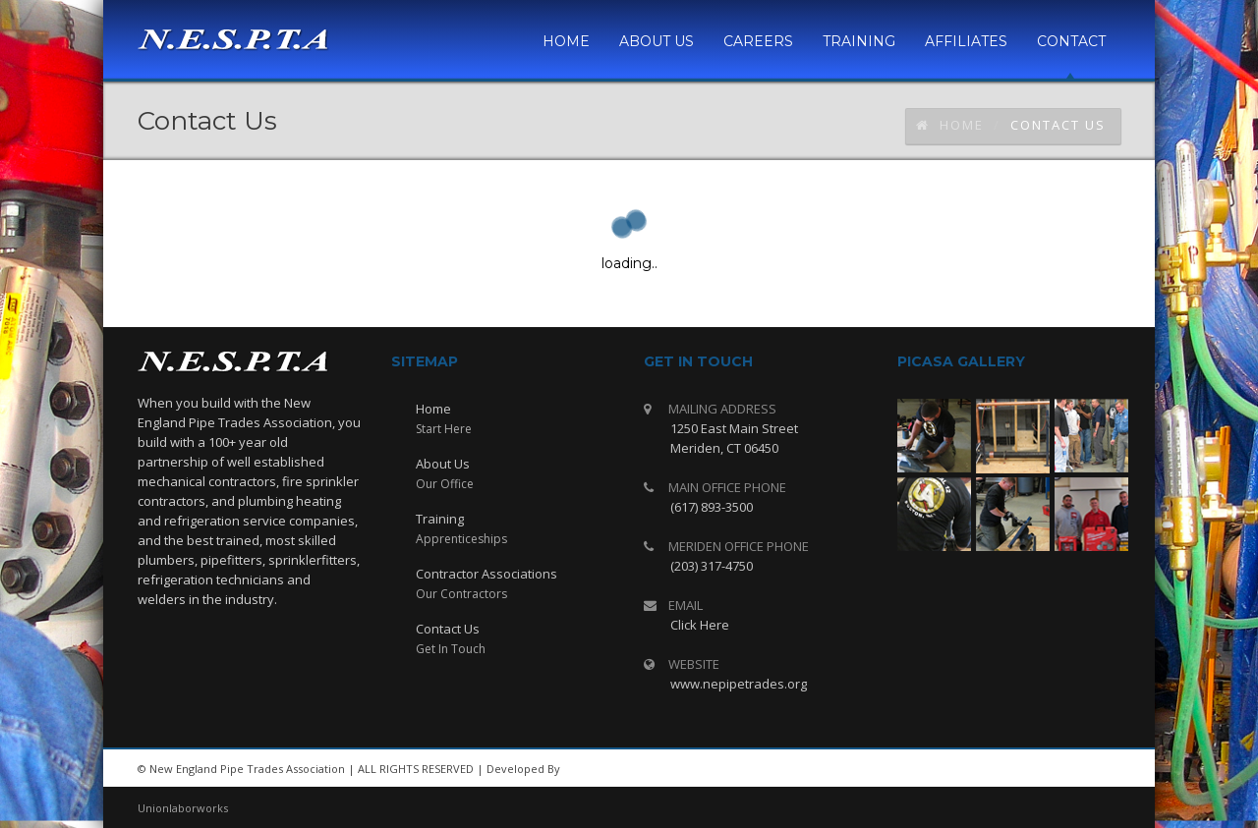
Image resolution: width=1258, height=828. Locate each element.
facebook (1095, 769)
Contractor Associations (486, 573)
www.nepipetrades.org (738, 683)
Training (440, 518)
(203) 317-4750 (711, 566)
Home (950, 125)
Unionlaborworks (183, 807)
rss (1051, 769)
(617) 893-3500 (711, 507)
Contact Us (448, 628)
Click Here (699, 625)
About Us (443, 463)
